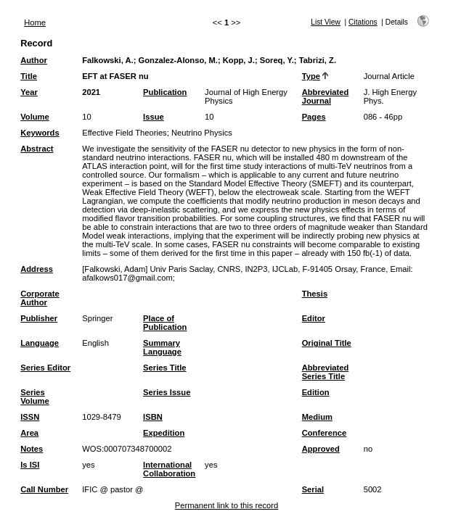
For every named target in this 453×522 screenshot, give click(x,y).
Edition (316, 392)
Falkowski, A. (107, 60)
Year (29, 92)
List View (325, 22)
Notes (31, 448)
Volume (34, 116)
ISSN (29, 417)
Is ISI (29, 464)
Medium (317, 417)
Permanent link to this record (226, 505)
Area (29, 432)
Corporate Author (39, 298)
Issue (153, 116)
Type (311, 76)
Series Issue (166, 392)
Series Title (165, 367)
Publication (165, 92)
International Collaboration (169, 469)
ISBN (153, 417)
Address (36, 269)
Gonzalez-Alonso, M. (178, 60)
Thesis (314, 293)
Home (35, 22)
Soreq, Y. (277, 60)
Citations (363, 22)
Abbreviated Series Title (325, 372)
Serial (313, 489)
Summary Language (162, 347)
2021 (91, 92)
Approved (321, 448)
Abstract (36, 148)
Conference (324, 432)
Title (28, 76)
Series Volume (34, 396)
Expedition (163, 432)
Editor (313, 318)
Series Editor (45, 367)
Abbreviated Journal (325, 96)
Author (33, 60)
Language (39, 343)
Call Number (44, 489)
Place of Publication (165, 322)
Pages (314, 116)
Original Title (326, 343)
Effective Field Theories (124, 132)
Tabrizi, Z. (317, 60)
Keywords (39, 132)
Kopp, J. (239, 60)
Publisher (38, 318)
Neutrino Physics (201, 132)
